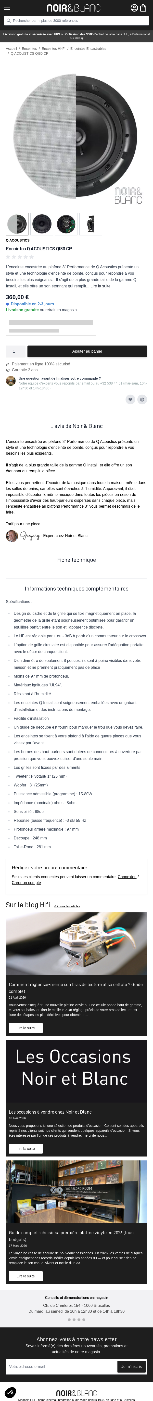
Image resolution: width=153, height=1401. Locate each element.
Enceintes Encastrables (88, 49)
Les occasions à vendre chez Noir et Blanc (50, 1111)
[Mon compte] (134, 8)
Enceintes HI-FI (53, 49)
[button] (76, 257)
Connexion (127, 877)
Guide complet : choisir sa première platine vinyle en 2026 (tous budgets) (71, 1236)
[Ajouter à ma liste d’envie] (130, 399)
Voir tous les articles (67, 906)
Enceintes (29, 49)
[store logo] (74, 8)
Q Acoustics (18, 240)
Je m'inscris (131, 1366)
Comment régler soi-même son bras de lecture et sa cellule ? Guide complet (76, 988)
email (86, 383)
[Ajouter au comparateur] (142, 399)
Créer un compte (26, 883)
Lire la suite (100, 286)
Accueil (11, 49)
